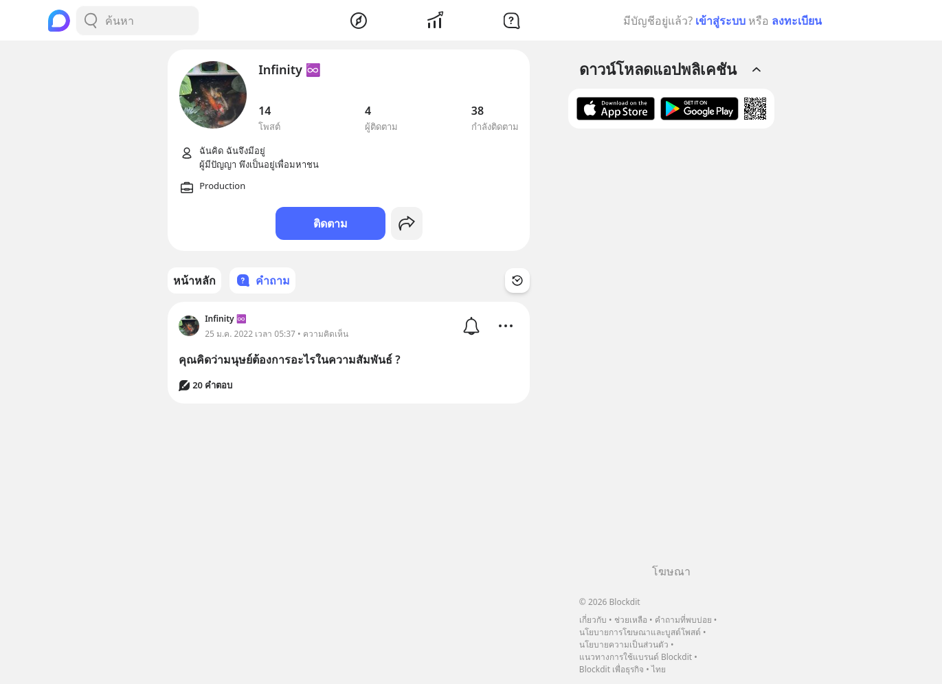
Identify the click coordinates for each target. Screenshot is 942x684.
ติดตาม (330, 223)
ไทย (658, 669)
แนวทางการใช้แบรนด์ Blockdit (635, 657)
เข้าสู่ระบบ (720, 20)
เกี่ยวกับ (593, 620)
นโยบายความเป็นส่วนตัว (624, 644)
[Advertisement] (671, 351)
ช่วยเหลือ (630, 620)
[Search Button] (90, 20)
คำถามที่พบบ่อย (683, 620)
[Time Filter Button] (517, 280)
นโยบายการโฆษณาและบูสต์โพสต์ (640, 632)
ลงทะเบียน (797, 20)
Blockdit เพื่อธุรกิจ (611, 669)
